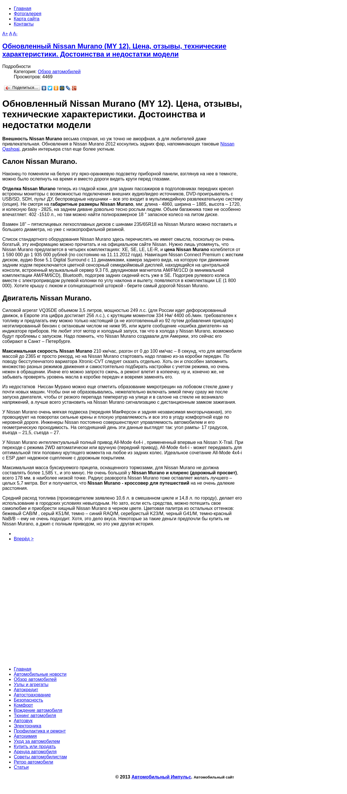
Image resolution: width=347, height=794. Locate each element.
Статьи (21, 767)
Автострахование (32, 694)
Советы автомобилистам (40, 756)
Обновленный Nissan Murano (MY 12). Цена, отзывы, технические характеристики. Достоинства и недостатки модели (114, 50)
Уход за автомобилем (37, 741)
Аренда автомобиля (35, 751)
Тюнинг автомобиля (35, 715)
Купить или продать (35, 746)
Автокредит (26, 689)
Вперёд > (24, 538)
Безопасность (28, 700)
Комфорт (23, 705)
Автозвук (23, 720)
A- (15, 33)
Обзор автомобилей (59, 71)
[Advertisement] (85, 603)
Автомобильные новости (40, 674)
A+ (5, 33)
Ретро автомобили (33, 762)
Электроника (27, 725)
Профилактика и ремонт (40, 731)
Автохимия (25, 736)
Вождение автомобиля (38, 710)
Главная (22, 669)
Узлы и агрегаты (31, 684)
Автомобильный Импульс (161, 776)
